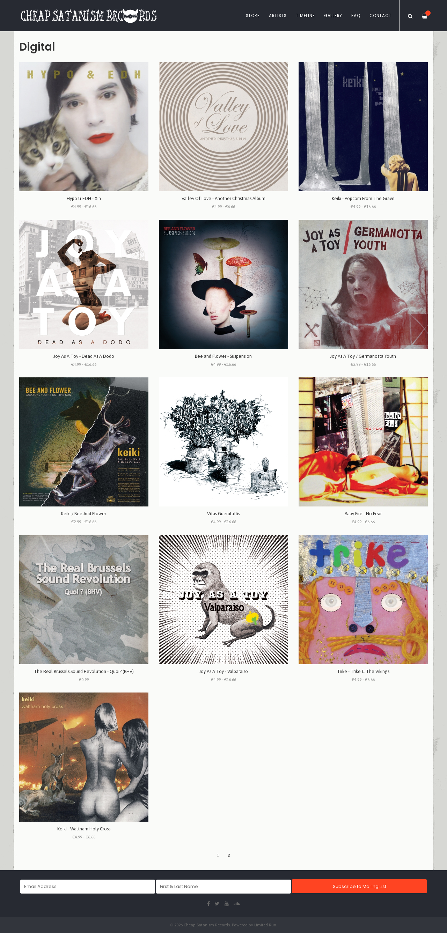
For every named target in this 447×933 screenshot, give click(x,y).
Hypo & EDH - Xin (84, 198)
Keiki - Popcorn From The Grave (363, 198)
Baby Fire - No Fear (363, 513)
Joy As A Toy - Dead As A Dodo (83, 356)
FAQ (355, 15)
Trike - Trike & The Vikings (363, 671)
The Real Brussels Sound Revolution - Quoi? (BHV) (84, 671)
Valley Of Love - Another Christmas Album (223, 198)
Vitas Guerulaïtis (223, 513)
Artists (278, 15)
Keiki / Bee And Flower (83, 513)
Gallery (333, 15)
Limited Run (265, 925)
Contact (380, 15)
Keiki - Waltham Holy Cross (83, 828)
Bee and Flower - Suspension (223, 356)
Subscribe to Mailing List (359, 886)
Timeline (305, 15)
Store (253, 15)
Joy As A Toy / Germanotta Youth (363, 356)
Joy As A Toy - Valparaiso (223, 671)
